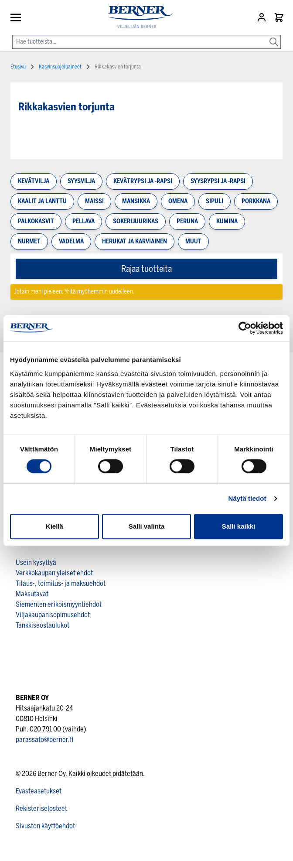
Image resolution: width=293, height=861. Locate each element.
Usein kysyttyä (36, 562)
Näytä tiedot (247, 498)
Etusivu (18, 67)
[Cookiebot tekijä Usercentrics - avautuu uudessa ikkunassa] (245, 328)
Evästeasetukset (38, 791)
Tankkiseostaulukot (42, 625)
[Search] (274, 36)
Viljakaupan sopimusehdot (53, 615)
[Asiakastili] (262, 17)
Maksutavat (32, 594)
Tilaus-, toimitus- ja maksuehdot (61, 583)
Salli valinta (147, 526)
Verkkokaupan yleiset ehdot (54, 573)
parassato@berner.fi (44, 739)
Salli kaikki (239, 526)
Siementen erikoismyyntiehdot (59, 604)
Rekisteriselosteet (41, 808)
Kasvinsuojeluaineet (60, 67)
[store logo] (137, 17)
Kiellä (54, 526)
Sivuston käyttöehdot (45, 826)
